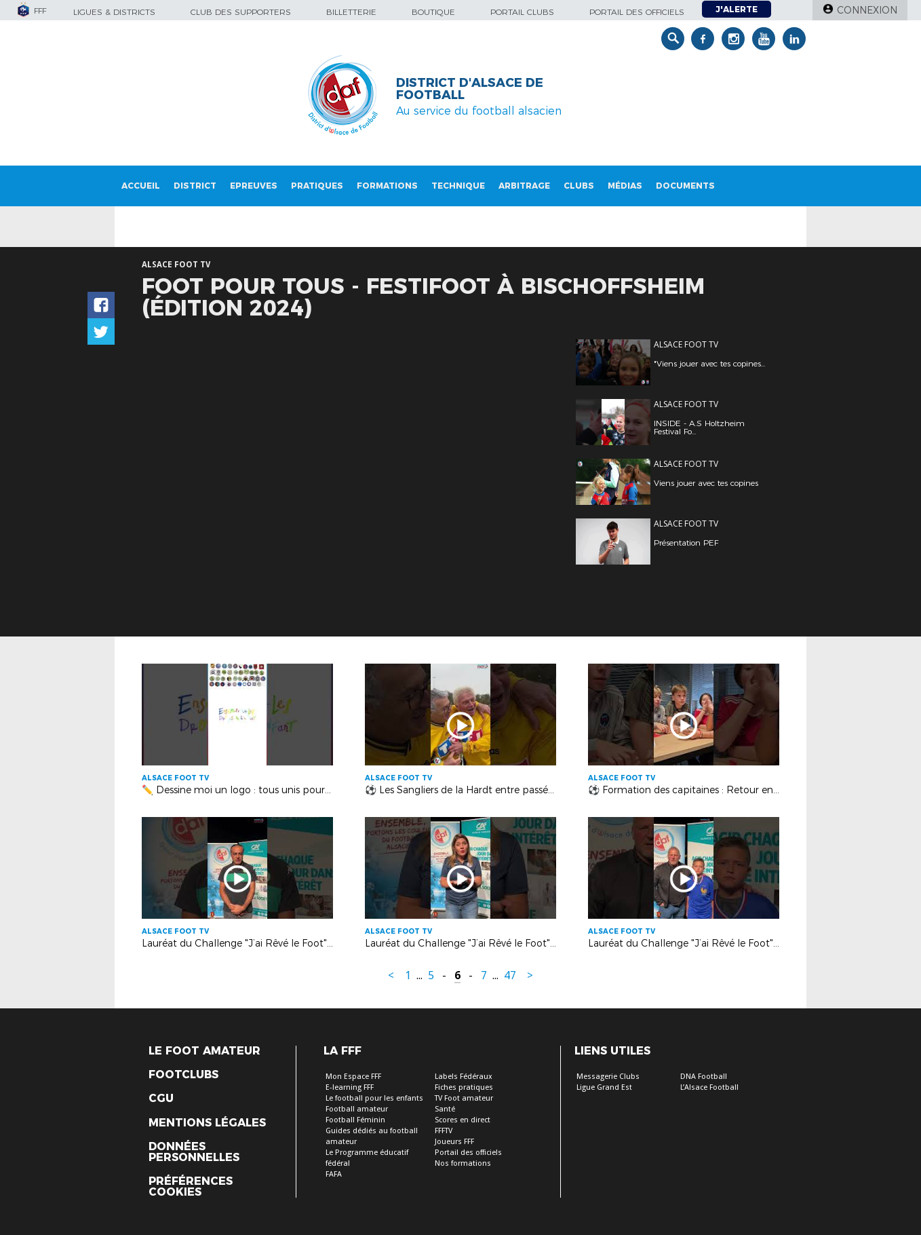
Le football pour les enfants (374, 1098)
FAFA (334, 1174)
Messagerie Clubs (608, 1076)
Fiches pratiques (464, 1087)
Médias (625, 185)
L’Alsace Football (709, 1087)
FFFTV (443, 1130)
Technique (458, 185)
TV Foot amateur (464, 1098)
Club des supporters (241, 12)
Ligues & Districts (114, 12)
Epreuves (253, 185)
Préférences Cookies (191, 1187)
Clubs (579, 185)
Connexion (867, 10)
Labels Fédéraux (463, 1076)
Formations (387, 185)
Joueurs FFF (454, 1141)
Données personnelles (194, 1152)
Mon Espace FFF (353, 1076)
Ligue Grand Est (604, 1087)
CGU (161, 1098)
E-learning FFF (350, 1087)
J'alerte (737, 9)
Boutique (433, 12)
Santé (445, 1109)
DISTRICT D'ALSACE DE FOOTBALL (469, 88)
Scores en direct (462, 1120)
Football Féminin (355, 1120)
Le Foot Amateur (204, 1051)
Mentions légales (207, 1123)
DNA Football (703, 1076)
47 (510, 975)
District (195, 185)
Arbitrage (524, 185)
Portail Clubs (522, 12)
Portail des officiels (636, 12)
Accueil (140, 185)
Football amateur (357, 1109)
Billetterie (351, 12)
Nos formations (463, 1163)
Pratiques (317, 185)
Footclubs (183, 1074)
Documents (685, 185)
